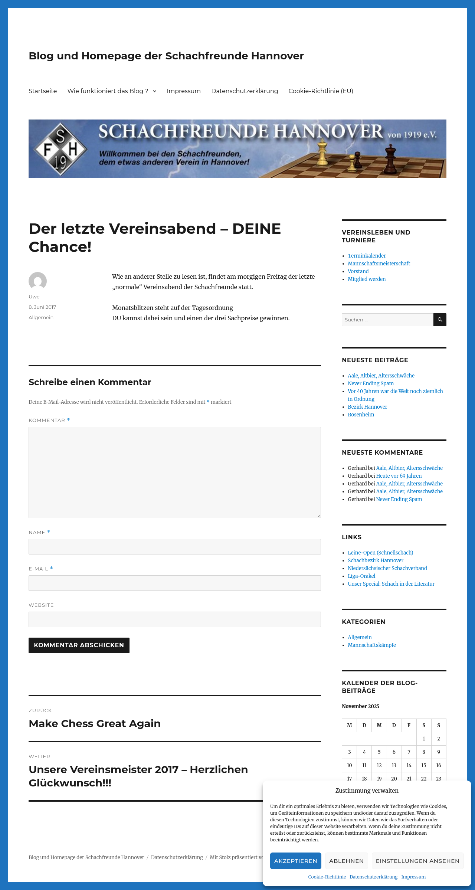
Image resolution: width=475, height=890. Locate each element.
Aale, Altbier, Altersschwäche (381, 376)
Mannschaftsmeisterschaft (379, 264)
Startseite (43, 91)
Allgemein (41, 317)
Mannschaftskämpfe (372, 645)
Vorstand (358, 271)
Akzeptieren (295, 860)
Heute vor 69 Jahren (399, 476)
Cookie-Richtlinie (327, 877)
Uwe (34, 297)
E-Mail (41, 569)
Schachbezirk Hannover (376, 560)
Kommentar (49, 420)
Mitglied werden (367, 279)
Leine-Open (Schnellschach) (380, 553)
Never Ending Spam (371, 383)
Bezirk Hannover (367, 407)
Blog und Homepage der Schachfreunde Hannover (166, 55)
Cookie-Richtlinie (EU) (321, 91)
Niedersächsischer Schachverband (387, 568)
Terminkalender (367, 256)
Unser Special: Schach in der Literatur (391, 584)
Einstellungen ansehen (418, 860)
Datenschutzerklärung (373, 877)
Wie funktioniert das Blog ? (107, 91)
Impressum (413, 877)
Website (41, 605)
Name (39, 532)
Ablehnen (346, 860)
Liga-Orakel (362, 576)
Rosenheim (361, 415)
